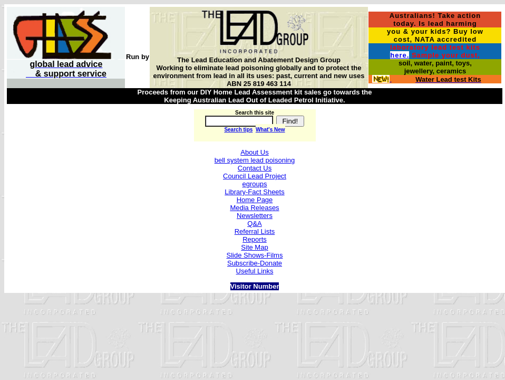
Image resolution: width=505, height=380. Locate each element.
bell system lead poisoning (255, 160)
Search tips (238, 129)
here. (399, 55)
